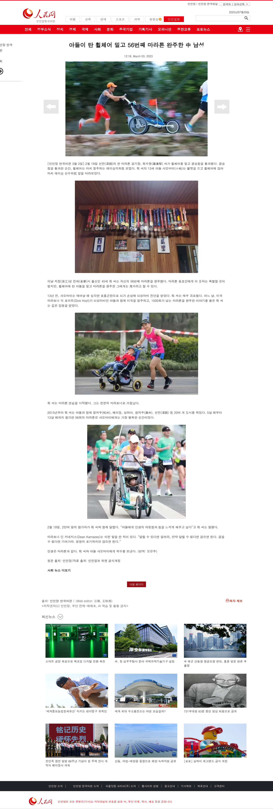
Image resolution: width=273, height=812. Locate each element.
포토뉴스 (203, 29)
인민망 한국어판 (61, 601)
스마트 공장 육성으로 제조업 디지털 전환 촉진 (75, 661)
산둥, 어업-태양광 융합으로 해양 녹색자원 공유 (145, 761)
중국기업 (126, 29)
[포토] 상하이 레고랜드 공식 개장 (206, 761)
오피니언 (164, 29)
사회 (97, 29)
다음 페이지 (136, 584)
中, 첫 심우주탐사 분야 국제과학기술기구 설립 (145, 661)
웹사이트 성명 (150, 786)
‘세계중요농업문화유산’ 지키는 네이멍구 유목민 (76, 711)
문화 (110, 29)
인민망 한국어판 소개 (86, 786)
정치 (59, 29)
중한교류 (184, 29)
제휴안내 (202, 786)
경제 (72, 29)
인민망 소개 (56, 786)
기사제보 (186, 786)
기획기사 (145, 29)
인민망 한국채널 (208, 4)
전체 (28, 29)
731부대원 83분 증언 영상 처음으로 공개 (210, 711)
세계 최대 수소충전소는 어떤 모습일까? (140, 711)
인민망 (191, 4)
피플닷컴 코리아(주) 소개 (120, 786)
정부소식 (44, 29)
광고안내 (169, 786)
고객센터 (219, 786)
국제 (85, 29)
